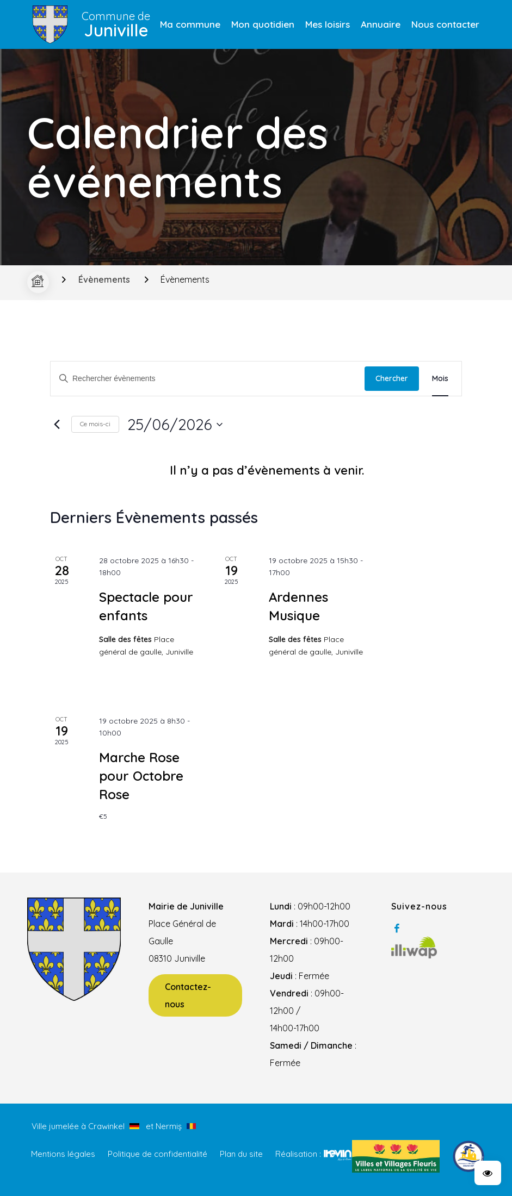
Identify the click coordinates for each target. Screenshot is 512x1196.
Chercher (391, 378)
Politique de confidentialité (157, 1154)
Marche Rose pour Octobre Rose (141, 775)
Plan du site (241, 1154)
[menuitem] (190, 24)
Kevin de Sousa (337, 1154)
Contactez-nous (188, 995)
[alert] (267, 470)
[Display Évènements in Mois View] (440, 379)
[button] (487, 1173)
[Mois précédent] (56, 424)
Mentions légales (63, 1154)
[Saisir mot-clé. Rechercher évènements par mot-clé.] (208, 379)
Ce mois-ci (95, 424)
